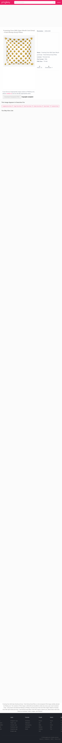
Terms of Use (58, 739)
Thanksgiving (28, 725)
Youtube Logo (13, 725)
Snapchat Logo (13, 729)
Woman (40, 727)
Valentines (27, 727)
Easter (26, 729)
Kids (40, 731)
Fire (51, 722)
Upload (59, 2)
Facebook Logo (14, 727)
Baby (40, 725)
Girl (39, 722)
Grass (51, 725)
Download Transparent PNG (11, 97)
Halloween (27, 722)
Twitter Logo (13, 722)
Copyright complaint (27, 97)
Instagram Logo (14, 720)
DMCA (52, 739)
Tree (51, 729)
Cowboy (41, 729)
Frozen (40, 720)
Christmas (27, 720)
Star (51, 727)
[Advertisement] (31, 16)
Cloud (51, 720)
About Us (41, 739)
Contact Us (47, 739)
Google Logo (13, 731)
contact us (9, 93)
